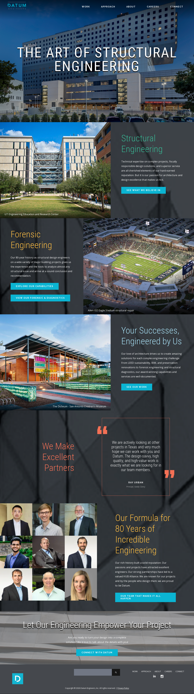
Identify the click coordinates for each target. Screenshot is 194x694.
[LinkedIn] (154, 676)
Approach (108, 6)
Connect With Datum (97, 652)
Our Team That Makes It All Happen (140, 597)
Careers (153, 6)
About (131, 6)
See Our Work (137, 387)
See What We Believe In (144, 190)
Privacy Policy (123, 688)
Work (86, 6)
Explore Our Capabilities (34, 286)
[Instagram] (162, 676)
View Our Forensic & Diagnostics (40, 298)
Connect (176, 6)
